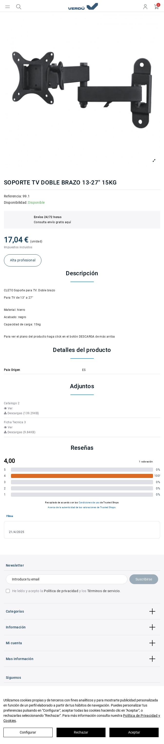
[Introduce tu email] (66, 579)
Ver (8, 408)
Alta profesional (22, 260)
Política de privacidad (61, 591)
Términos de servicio (103, 591)
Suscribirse (143, 579)
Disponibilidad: (15, 202)
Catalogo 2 (11, 403)
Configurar (28, 732)
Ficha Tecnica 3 (15, 422)
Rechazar (81, 732)
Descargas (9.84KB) (19, 432)
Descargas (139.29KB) (21, 413)
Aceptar (134, 732)
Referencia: (13, 196)
